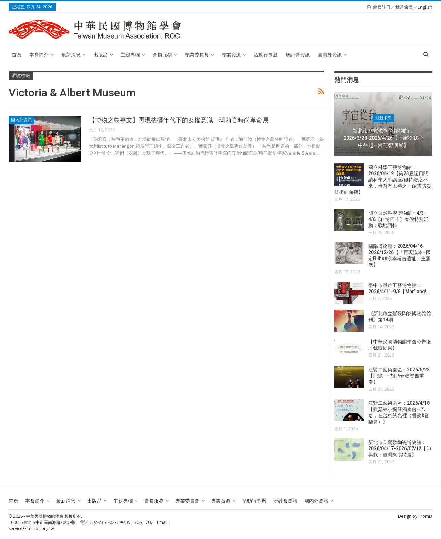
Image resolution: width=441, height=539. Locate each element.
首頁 (16, 54)
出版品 (100, 54)
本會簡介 (39, 54)
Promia (425, 516)
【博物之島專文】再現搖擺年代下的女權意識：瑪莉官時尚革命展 (179, 120)
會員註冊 (382, 7)
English (425, 7)
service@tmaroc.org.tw (31, 528)
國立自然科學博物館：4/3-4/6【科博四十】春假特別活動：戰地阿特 (398, 219)
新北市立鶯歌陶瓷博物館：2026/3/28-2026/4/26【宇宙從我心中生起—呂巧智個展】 (383, 138)
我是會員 (404, 7)
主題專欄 (130, 54)
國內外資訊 (330, 54)
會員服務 (162, 54)
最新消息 (71, 54)
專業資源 (231, 54)
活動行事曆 (266, 54)
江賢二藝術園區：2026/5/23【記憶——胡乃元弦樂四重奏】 (399, 376)
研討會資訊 (298, 54)
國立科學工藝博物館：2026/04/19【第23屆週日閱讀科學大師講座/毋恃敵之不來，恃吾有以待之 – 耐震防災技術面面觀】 (382, 180)
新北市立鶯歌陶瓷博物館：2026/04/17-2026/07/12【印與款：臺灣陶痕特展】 (399, 448)
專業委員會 (197, 54)
